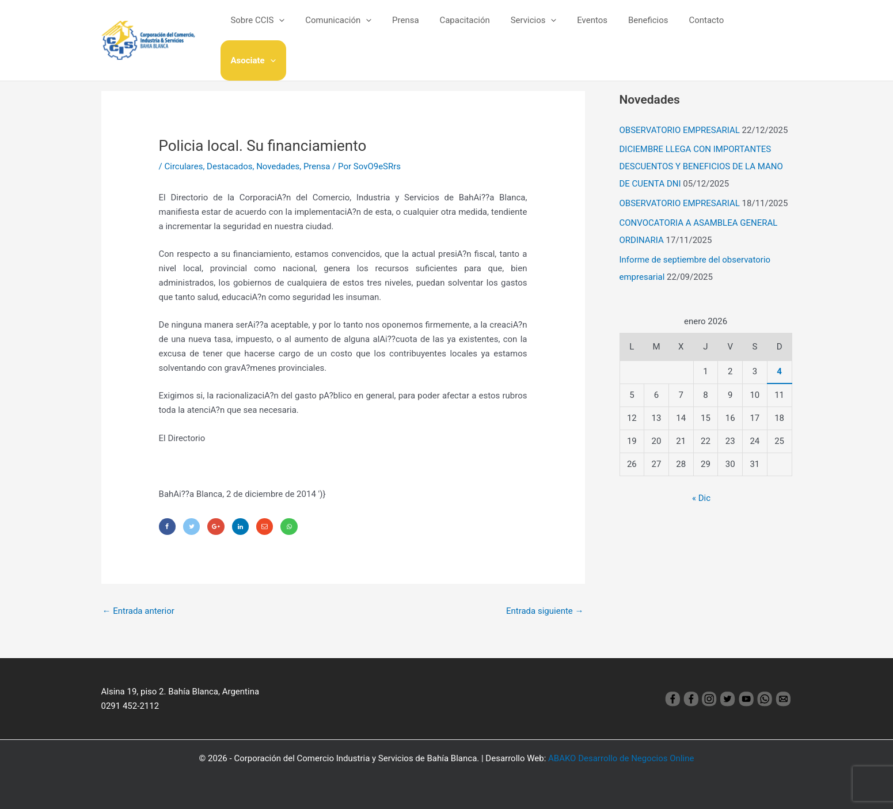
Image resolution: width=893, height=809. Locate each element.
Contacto (703, 28)
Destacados (229, 166)
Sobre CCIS (278, 28)
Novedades (277, 166)
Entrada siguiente (545, 611)
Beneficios (649, 28)
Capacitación (475, 28)
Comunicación (355, 28)
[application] (299, 28)
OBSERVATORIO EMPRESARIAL (680, 130)
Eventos (596, 28)
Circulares (183, 166)
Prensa (419, 28)
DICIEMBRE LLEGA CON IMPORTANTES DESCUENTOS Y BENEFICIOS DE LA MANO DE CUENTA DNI (701, 166)
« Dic (701, 498)
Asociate (760, 28)
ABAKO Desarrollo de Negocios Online (621, 758)
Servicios (541, 28)
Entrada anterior (138, 611)
